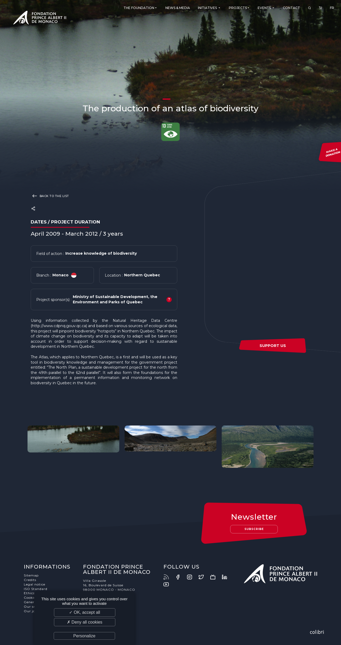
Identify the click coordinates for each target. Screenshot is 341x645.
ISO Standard (35, 589)
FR (332, 8)
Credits (30, 580)
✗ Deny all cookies (84, 622)
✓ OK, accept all (84, 612)
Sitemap (31, 575)
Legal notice (34, 584)
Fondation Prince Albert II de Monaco (39, 18)
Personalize (84, 636)
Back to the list (50, 196)
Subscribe (254, 529)
